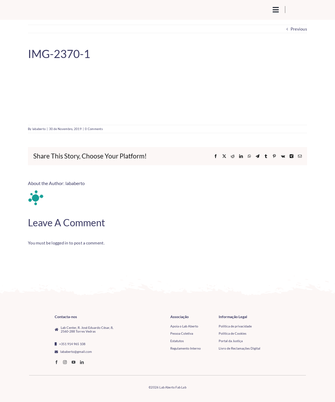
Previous (299, 28)
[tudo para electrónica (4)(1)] (279, 327)
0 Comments (94, 129)
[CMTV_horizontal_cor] (279, 316)
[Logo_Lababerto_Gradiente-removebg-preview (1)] (61, 8)
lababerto (39, 129)
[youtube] (73, 362)
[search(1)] (260, 9)
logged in (59, 242)
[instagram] (65, 362)
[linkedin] (82, 362)
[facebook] (56, 362)
